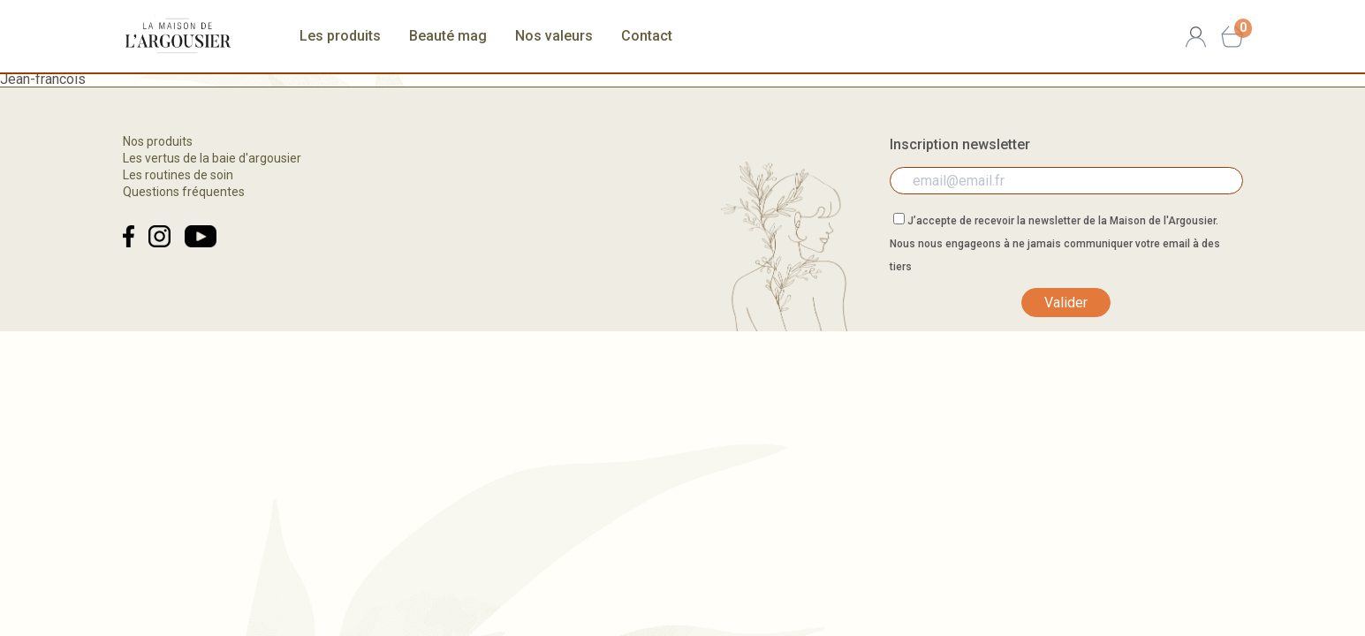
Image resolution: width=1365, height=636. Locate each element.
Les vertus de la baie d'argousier (212, 158)
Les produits (340, 36)
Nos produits (158, 141)
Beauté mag (448, 36)
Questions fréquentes (184, 192)
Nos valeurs (554, 36)
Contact (646, 36)
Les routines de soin (178, 175)
